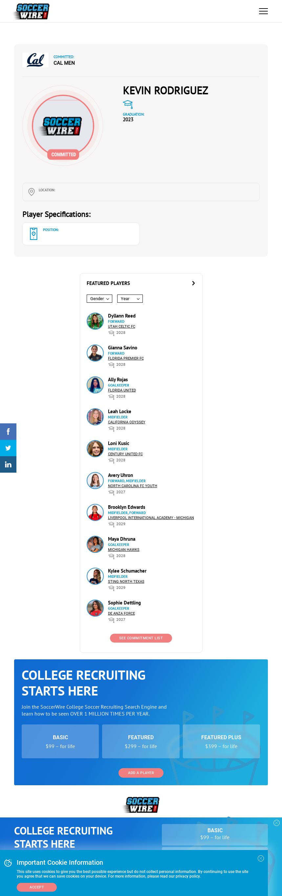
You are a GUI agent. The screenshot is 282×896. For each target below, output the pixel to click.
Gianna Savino (122, 347)
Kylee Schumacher (127, 571)
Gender (97, 298)
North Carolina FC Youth (132, 486)
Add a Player (141, 773)
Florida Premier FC (126, 358)
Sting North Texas (126, 581)
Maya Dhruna (121, 539)
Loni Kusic (118, 443)
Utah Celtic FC (121, 326)
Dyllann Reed (122, 316)
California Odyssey (126, 422)
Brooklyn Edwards (126, 507)
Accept (37, 887)
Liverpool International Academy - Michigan (151, 518)
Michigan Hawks (124, 550)
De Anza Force (121, 613)
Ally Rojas (118, 379)
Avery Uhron (120, 475)
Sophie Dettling (124, 603)
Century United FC (125, 454)
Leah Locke (119, 411)
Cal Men (64, 63)
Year (125, 298)
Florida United (122, 390)
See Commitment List (141, 638)
